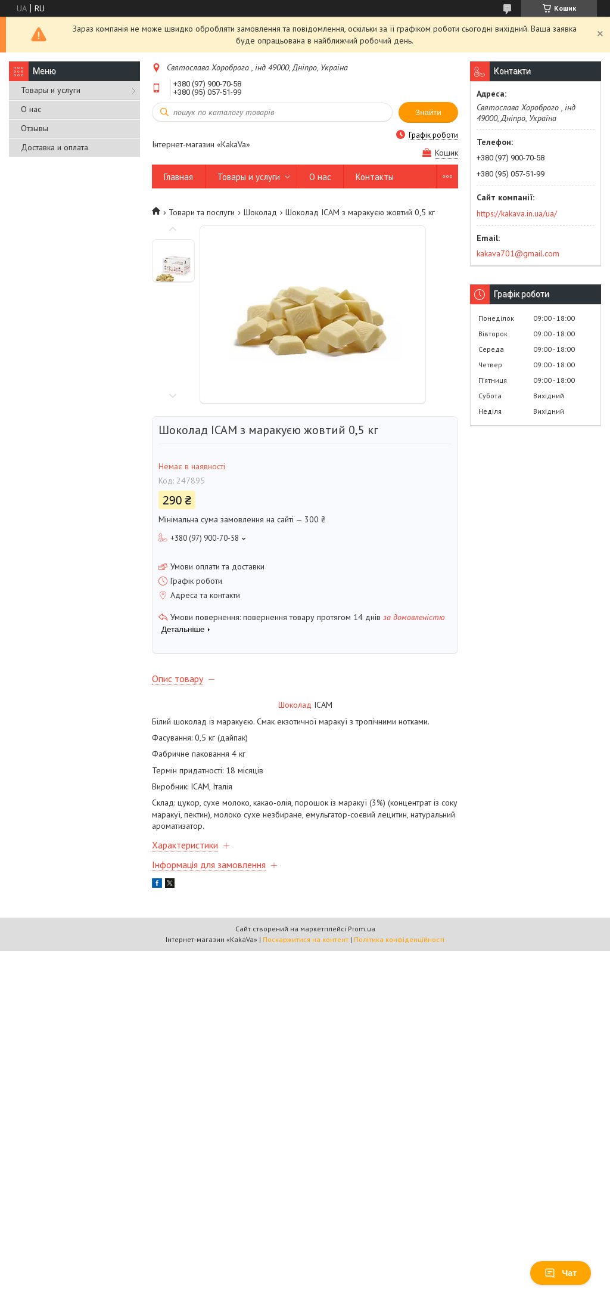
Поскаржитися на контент (305, 939)
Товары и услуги (50, 90)
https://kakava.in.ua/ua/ (517, 213)
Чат (560, 1273)
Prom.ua (361, 928)
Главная (178, 176)
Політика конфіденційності (399, 939)
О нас (31, 109)
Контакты (375, 176)
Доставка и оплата (54, 147)
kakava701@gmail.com (518, 253)
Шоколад (260, 212)
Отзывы (34, 128)
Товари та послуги (202, 212)
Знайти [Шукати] (428, 112)
